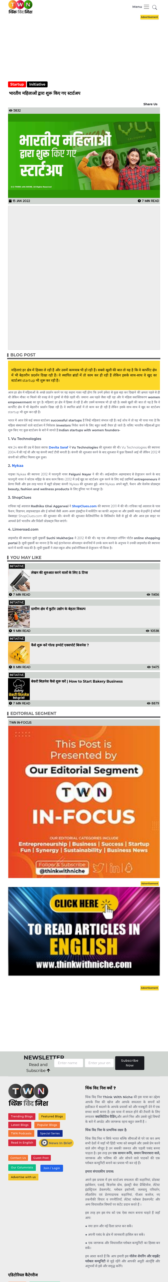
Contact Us (18, 1157)
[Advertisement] (40, 277)
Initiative (37, 84)
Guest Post (41, 1157)
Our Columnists (22, 1167)
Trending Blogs (22, 1116)
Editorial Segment (33, 713)
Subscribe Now (129, 1063)
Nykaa (17, 466)
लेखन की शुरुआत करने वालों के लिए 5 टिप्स (59, 573)
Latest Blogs (20, 1125)
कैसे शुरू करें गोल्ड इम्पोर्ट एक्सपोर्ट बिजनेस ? (60, 645)
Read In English (22, 1142)
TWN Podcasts (21, 1133)
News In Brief (56, 1142)
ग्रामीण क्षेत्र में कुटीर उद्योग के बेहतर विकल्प (58, 609)
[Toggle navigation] (141, 7)
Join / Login (51, 1168)
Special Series (50, 1133)
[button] (155, 7)
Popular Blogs (47, 1125)
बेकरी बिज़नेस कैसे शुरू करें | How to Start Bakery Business (77, 681)
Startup (17, 84)
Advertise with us (23, 1177)
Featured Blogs (52, 1116)
